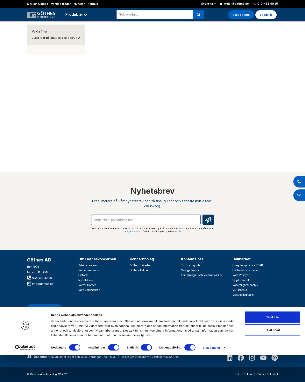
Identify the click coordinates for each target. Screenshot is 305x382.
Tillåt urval (272, 356)
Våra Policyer (241, 275)
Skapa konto (241, 14)
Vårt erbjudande (88, 270)
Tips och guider (191, 265)
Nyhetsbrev (85, 280)
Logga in (266, 14)
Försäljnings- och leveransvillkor (201, 275)
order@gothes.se (234, 3)
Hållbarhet (241, 259)
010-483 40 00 (39, 278)
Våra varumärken (89, 289)
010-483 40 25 (265, 3)
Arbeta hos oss (88, 265)
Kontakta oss (192, 259)
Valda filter (39, 31)
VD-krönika (239, 289)
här (179, 231)
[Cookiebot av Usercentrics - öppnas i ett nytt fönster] (25, 374)
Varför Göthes (87, 285)
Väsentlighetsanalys (245, 285)
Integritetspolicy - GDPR (247, 265)
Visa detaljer (211, 374)
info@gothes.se (40, 284)
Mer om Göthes (37, 3)
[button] (76, 14)
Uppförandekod (242, 280)
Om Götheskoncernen (97, 259)
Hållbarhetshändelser (246, 270)
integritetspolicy (133, 231)
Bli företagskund (44, 309)
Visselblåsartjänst (243, 294)
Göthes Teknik (139, 270)
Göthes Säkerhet (140, 265)
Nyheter (79, 3)
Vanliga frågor (61, 3)
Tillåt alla (272, 343)
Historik (83, 275)
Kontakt (93, 3)
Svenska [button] (208, 3)
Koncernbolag (142, 259)
